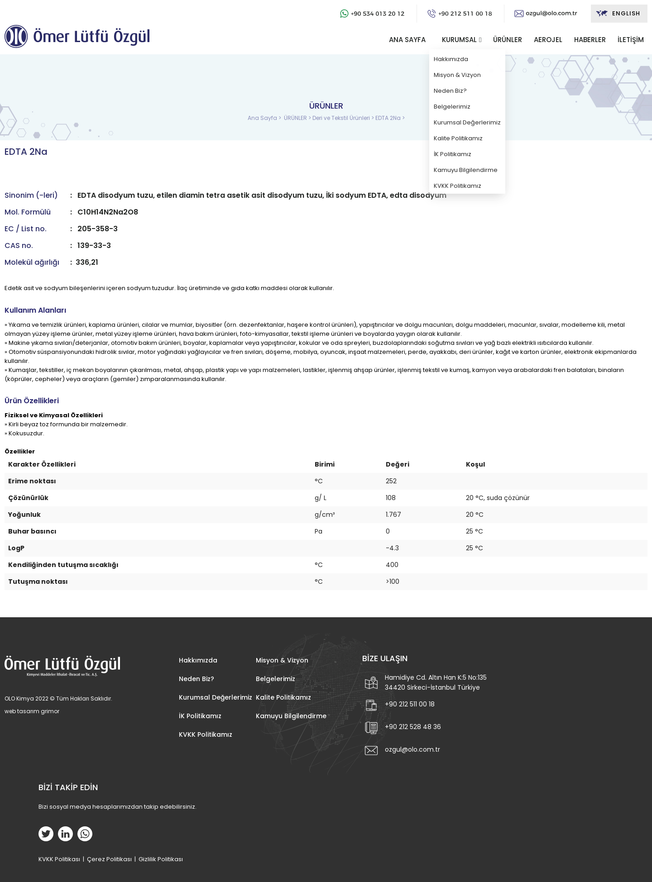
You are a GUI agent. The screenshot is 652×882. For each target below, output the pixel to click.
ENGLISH (617, 13)
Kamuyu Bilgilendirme (291, 715)
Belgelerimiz (275, 678)
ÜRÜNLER (507, 39)
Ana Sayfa (263, 118)
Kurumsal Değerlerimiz (215, 697)
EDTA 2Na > (390, 118)
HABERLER (590, 39)
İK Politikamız (200, 715)
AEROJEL (548, 39)
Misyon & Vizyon (282, 660)
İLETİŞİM (631, 39)
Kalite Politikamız (283, 697)
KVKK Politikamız (205, 734)
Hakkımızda (198, 660)
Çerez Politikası (109, 859)
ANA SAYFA (407, 39)
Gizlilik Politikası (161, 859)
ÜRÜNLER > (298, 118)
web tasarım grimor (32, 711)
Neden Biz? (196, 678)
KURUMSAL (459, 39)
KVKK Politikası (59, 859)
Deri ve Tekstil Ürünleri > (343, 118)
